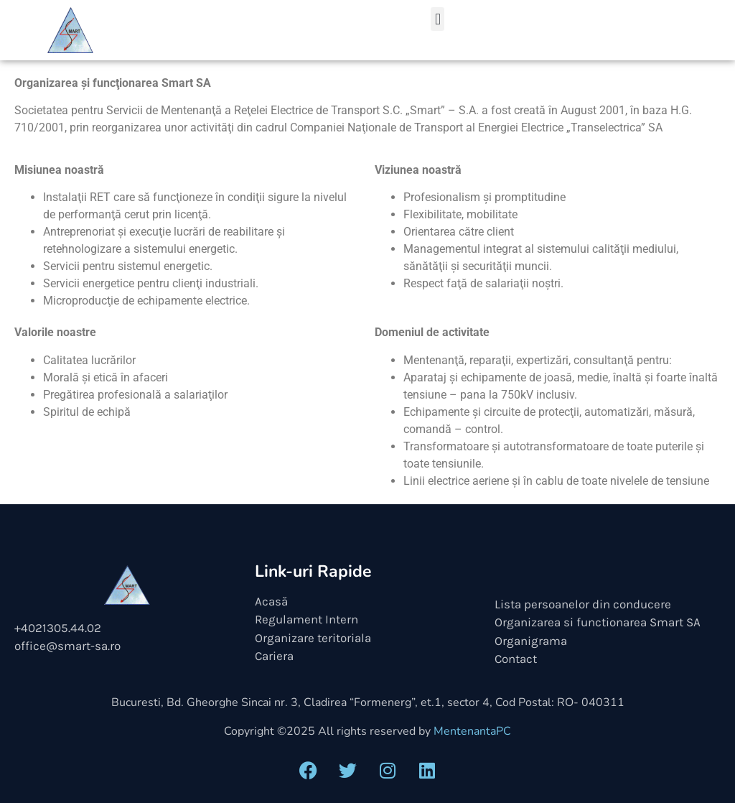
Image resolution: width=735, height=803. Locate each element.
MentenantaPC (472, 731)
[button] (437, 19)
